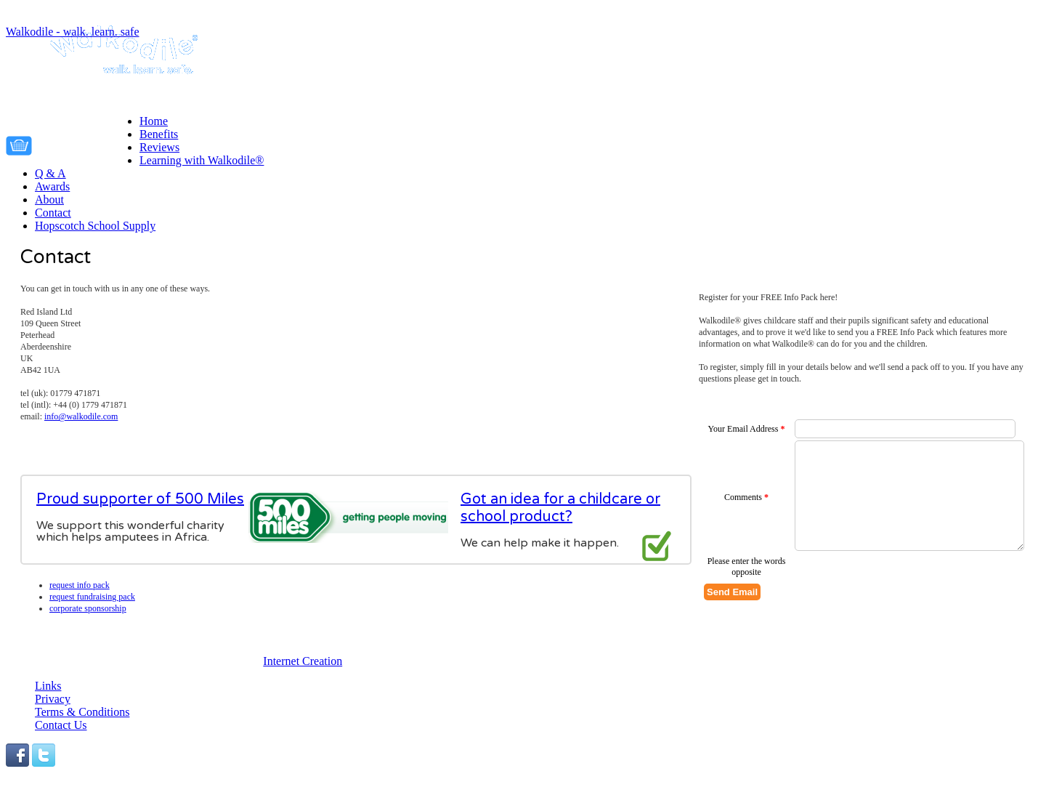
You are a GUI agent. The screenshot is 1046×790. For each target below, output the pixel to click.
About (49, 199)
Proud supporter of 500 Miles (140, 499)
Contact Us (61, 725)
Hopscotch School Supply (95, 225)
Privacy (52, 699)
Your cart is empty (89, 143)
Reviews (159, 147)
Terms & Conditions (82, 712)
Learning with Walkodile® (201, 160)
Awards (52, 186)
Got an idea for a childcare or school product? (560, 508)
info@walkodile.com (81, 416)
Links (48, 686)
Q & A (50, 173)
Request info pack (79, 585)
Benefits (158, 134)
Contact (53, 212)
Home (153, 121)
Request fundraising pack (92, 597)
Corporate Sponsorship (87, 608)
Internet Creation (302, 661)
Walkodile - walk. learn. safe (72, 31)
